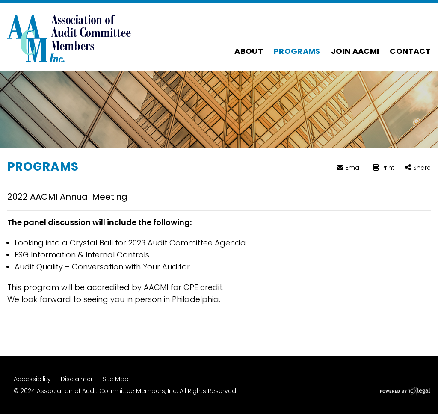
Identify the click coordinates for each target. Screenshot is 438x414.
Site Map (116, 379)
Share (422, 168)
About (248, 51)
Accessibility (32, 379)
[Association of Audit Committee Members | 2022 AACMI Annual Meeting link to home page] (69, 37)
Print (388, 168)
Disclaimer (77, 379)
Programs (297, 51)
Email (354, 167)
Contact (410, 51)
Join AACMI (355, 51)
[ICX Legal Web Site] (405, 391)
